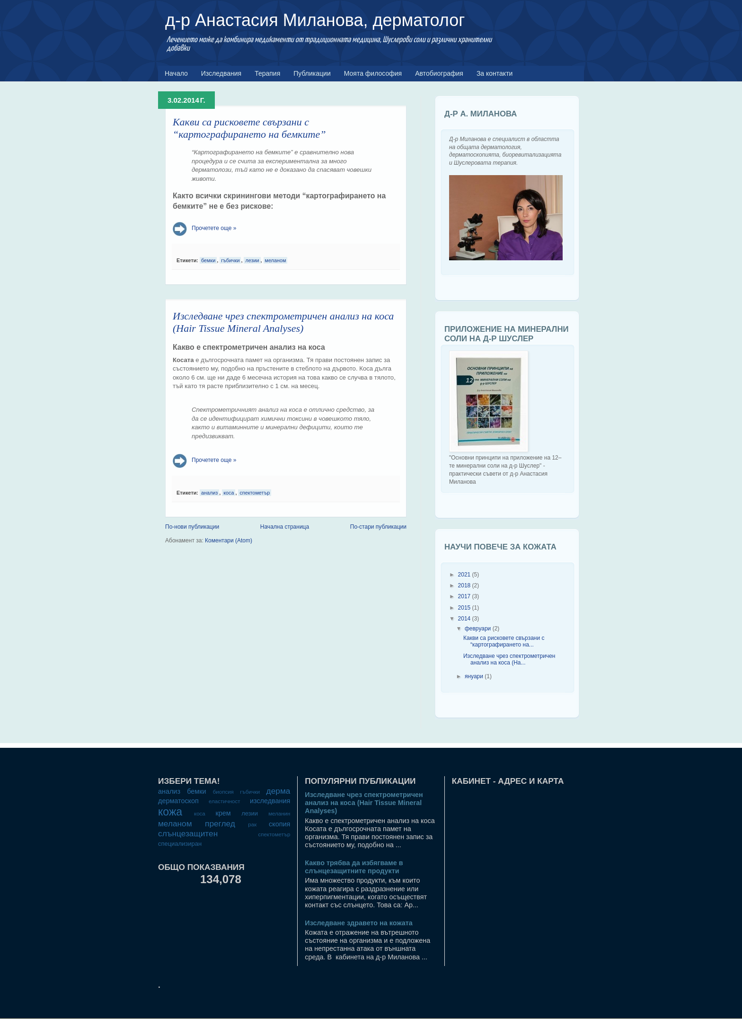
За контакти (495, 73)
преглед (220, 823)
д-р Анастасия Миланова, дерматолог (315, 20)
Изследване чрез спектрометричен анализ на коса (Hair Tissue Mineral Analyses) (283, 322)
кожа (170, 812)
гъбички (230, 260)
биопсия (223, 792)
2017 (464, 596)
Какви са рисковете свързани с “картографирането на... (504, 641)
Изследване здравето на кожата (359, 923)
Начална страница (284, 526)
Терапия (267, 73)
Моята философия (373, 73)
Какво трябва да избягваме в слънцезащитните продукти (354, 867)
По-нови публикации (192, 526)
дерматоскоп (178, 801)
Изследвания (221, 73)
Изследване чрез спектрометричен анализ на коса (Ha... (509, 659)
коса (228, 493)
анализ (209, 493)
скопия (279, 824)
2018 (464, 585)
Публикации (311, 73)
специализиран (180, 843)
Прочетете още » (214, 228)
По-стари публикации (378, 526)
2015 (464, 607)
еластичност (224, 801)
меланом (275, 260)
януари (474, 676)
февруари (478, 628)
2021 (464, 574)
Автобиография (439, 73)
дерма (278, 791)
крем (222, 813)
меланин (279, 813)
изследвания (270, 801)
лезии (252, 260)
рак (252, 824)
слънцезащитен (188, 833)
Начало (176, 73)
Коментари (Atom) (228, 540)
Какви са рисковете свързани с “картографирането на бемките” (249, 128)
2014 (464, 618)
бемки (208, 260)
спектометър (254, 493)
